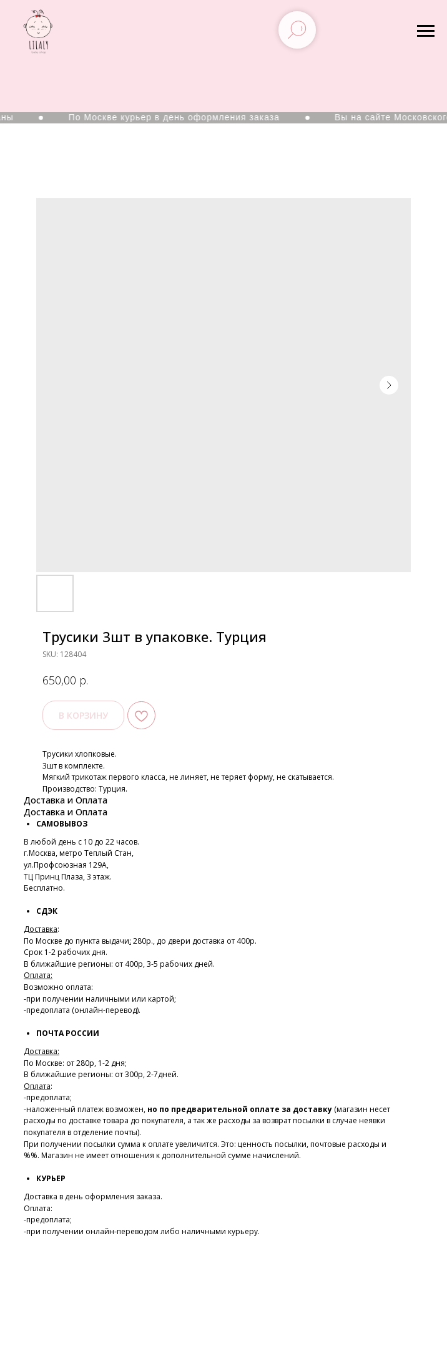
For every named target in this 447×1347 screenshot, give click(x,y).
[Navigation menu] (426, 31)
